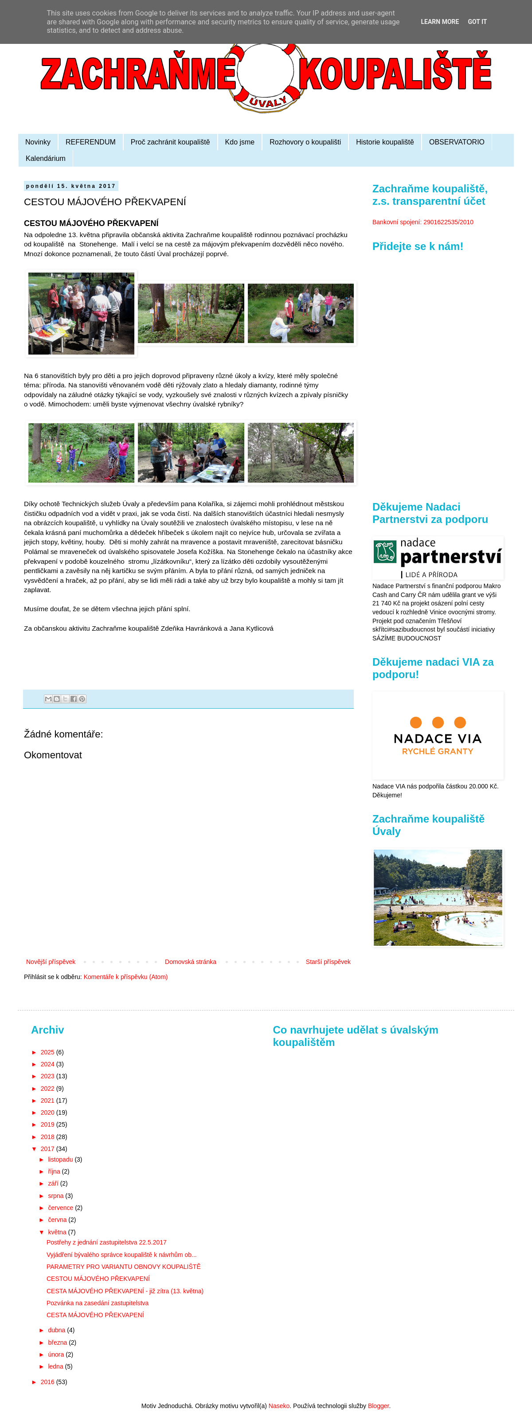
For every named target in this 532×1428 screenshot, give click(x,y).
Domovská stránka (190, 961)
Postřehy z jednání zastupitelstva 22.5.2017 (107, 1242)
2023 (48, 1076)
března (58, 1342)
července (61, 1207)
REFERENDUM (91, 142)
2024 (48, 1064)
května (58, 1232)
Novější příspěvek (50, 961)
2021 (48, 1100)
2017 (48, 1148)
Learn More (440, 21)
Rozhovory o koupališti (305, 142)
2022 (48, 1088)
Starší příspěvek (328, 961)
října (55, 1171)
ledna (56, 1366)
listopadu (61, 1159)
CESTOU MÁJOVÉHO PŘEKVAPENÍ (98, 1278)
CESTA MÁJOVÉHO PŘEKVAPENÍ (95, 1315)
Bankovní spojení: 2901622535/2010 (422, 222)
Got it (477, 21)
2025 (48, 1052)
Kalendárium (46, 158)
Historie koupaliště (385, 142)
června (58, 1219)
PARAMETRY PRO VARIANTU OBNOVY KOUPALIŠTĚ (124, 1266)
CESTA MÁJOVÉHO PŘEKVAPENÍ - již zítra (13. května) (125, 1291)
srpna (56, 1195)
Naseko (279, 1405)
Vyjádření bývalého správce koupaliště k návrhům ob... (122, 1254)
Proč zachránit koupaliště (170, 142)
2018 (48, 1136)
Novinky (38, 142)
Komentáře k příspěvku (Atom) (126, 976)
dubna (57, 1330)
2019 (48, 1124)
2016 (48, 1381)
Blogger (378, 1405)
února (57, 1354)
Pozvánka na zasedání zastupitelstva (98, 1303)
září (54, 1183)
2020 (48, 1112)
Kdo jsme (240, 142)
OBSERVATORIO (457, 142)
